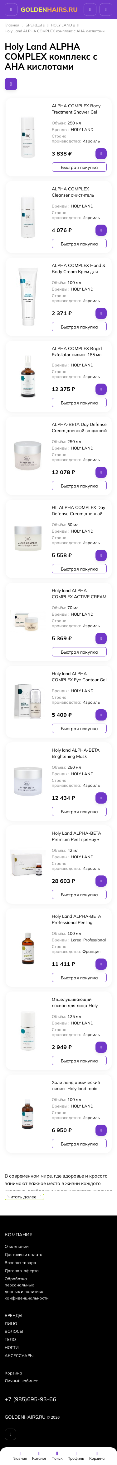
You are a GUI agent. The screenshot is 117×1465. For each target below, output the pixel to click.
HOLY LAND (61, 25)
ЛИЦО (11, 1323)
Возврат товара (20, 1262)
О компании (17, 1246)
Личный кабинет (21, 1380)
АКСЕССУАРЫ (19, 1355)
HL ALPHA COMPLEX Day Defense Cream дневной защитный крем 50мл (78, 514)
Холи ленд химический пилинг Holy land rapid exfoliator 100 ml (76, 1089)
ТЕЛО (10, 1339)
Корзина (13, 1372)
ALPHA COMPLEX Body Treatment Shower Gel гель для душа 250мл (76, 112)
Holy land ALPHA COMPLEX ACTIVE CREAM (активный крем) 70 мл (79, 597)
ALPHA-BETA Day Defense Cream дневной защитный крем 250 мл (79, 431)
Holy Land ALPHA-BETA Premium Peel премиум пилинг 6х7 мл (76, 839)
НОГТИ (12, 1347)
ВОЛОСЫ (14, 1331)
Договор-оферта (22, 1270)
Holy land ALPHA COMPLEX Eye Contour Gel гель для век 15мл (79, 680)
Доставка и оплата (23, 1254)
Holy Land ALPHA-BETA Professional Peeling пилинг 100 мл (76, 922)
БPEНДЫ (34, 25)
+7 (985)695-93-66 (30, 1399)
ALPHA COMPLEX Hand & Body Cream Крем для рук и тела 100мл (78, 272)
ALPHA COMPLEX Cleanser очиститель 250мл (73, 195)
